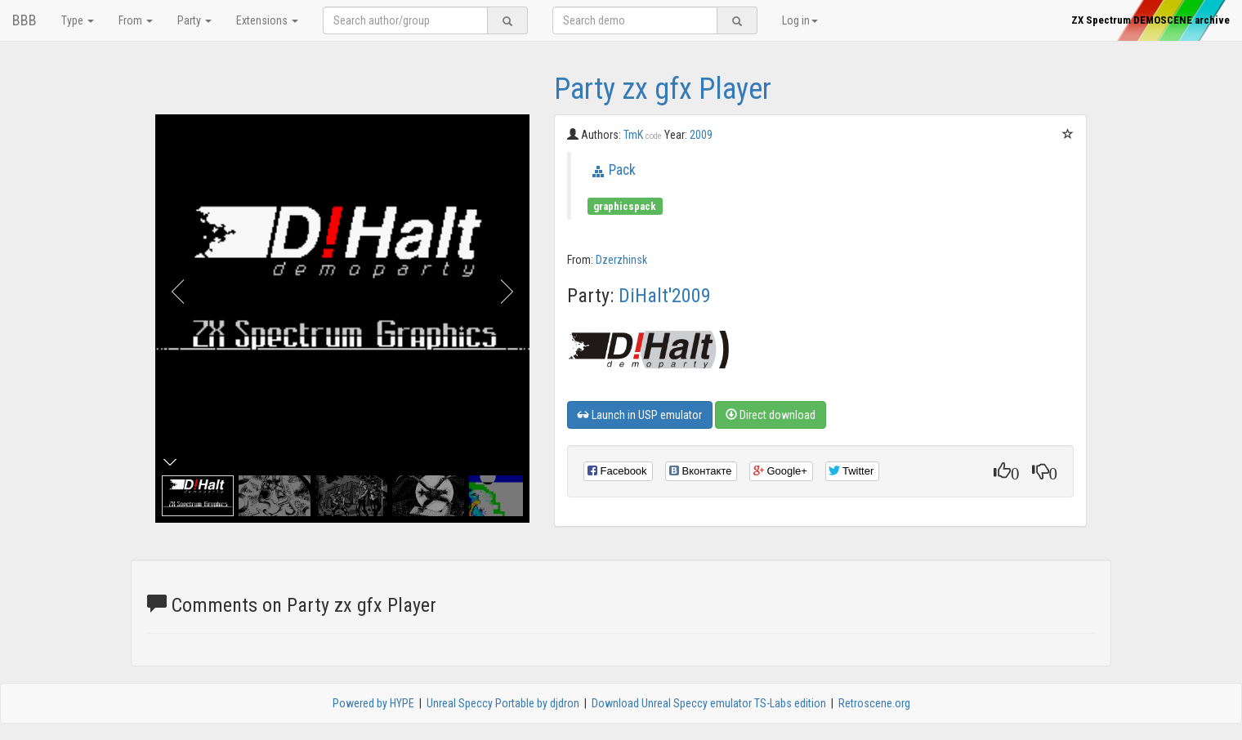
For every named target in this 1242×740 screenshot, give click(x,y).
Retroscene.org (874, 703)
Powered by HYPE (373, 703)
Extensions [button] (267, 20)
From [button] (135, 20)
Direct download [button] (770, 414)
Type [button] (77, 20)
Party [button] (194, 20)
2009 (701, 134)
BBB (24, 20)
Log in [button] (800, 20)
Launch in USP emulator (640, 414)
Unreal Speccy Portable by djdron (503, 703)
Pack (622, 170)
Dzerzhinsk (621, 259)
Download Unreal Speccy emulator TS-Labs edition (709, 703)
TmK (642, 134)
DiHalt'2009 (665, 295)
